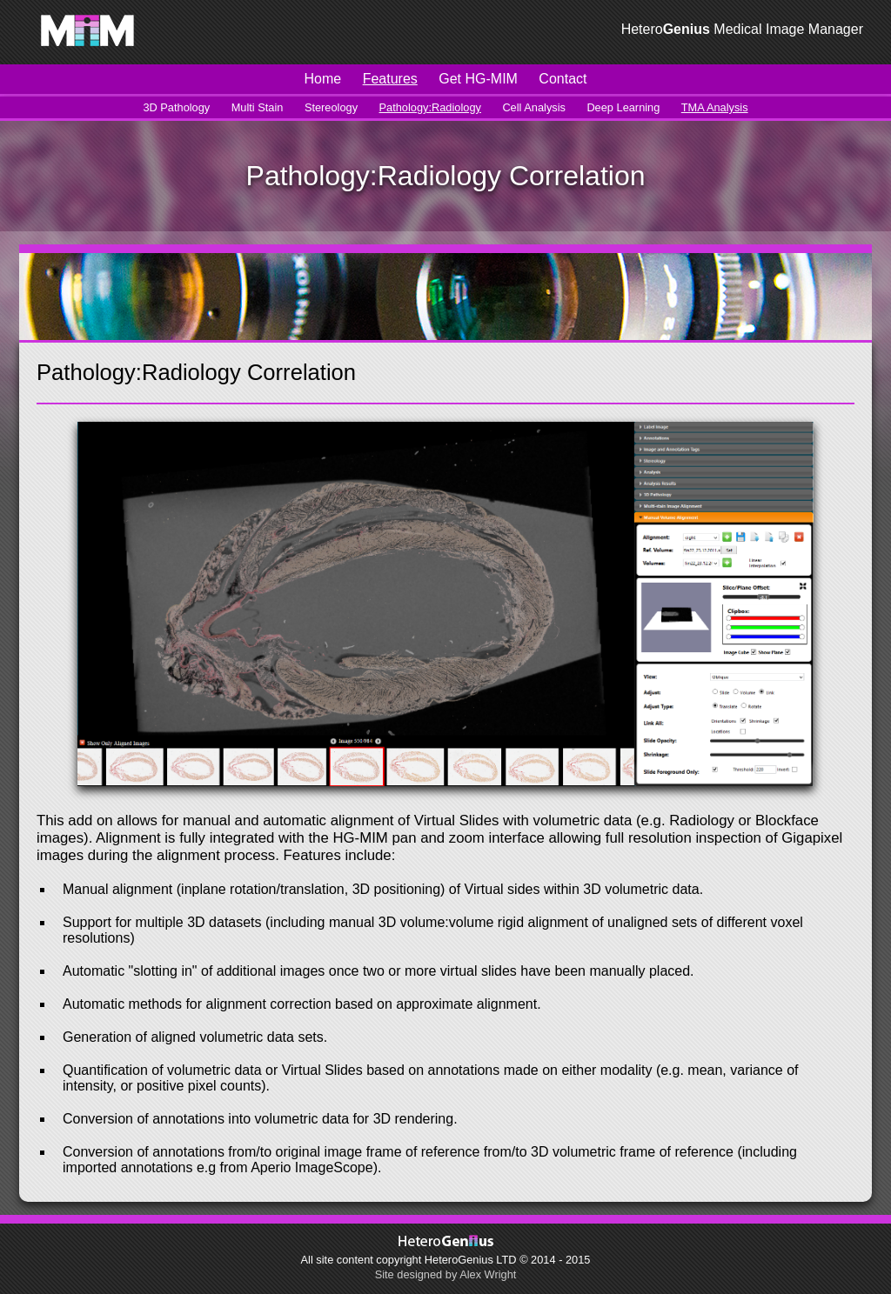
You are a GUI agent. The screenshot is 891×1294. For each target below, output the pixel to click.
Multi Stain (257, 107)
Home (323, 78)
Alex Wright (487, 1274)
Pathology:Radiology (430, 107)
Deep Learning (623, 107)
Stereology (331, 107)
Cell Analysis (534, 107)
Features (390, 78)
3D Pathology (176, 107)
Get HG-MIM (478, 78)
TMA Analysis (714, 107)
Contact (562, 78)
